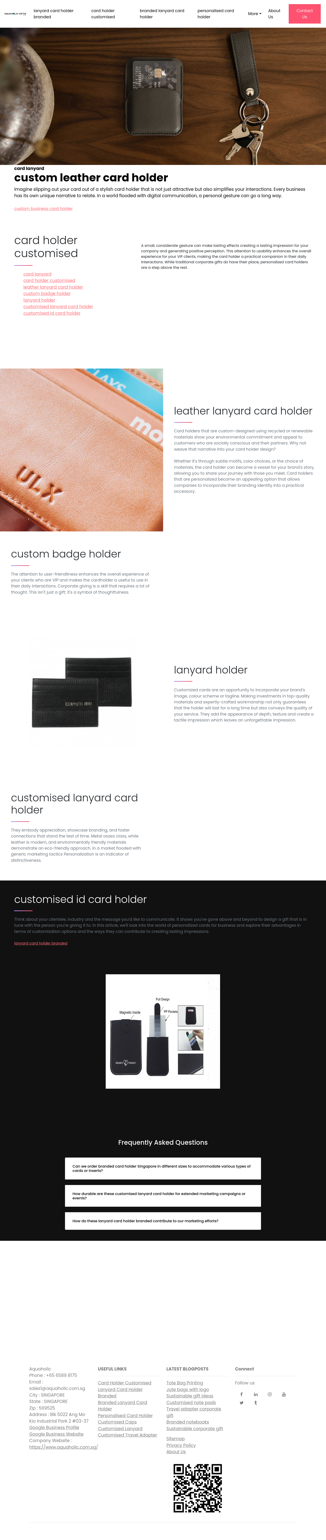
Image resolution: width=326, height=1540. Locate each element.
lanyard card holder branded (53, 13)
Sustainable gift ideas (190, 1396)
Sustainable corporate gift (195, 1429)
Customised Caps (117, 1422)
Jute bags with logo (188, 1390)
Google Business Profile (54, 1427)
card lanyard (37, 274)
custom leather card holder (163, 1296)
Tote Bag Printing (185, 1383)
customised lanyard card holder (58, 307)
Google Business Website (56, 1434)
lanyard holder (39, 300)
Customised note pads (191, 1403)
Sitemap (176, 1439)
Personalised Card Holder (125, 1416)
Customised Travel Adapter (127, 1435)
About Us (274, 13)
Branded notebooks (188, 1422)
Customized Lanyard (120, 1429)
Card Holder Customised (124, 1383)
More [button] (253, 13)
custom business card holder (43, 208)
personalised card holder (215, 13)
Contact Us (304, 13)
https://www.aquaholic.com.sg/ (63, 1447)
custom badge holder (46, 294)
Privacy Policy (181, 1445)
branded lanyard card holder (162, 13)
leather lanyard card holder (53, 287)
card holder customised (103, 13)
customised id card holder (51, 313)
